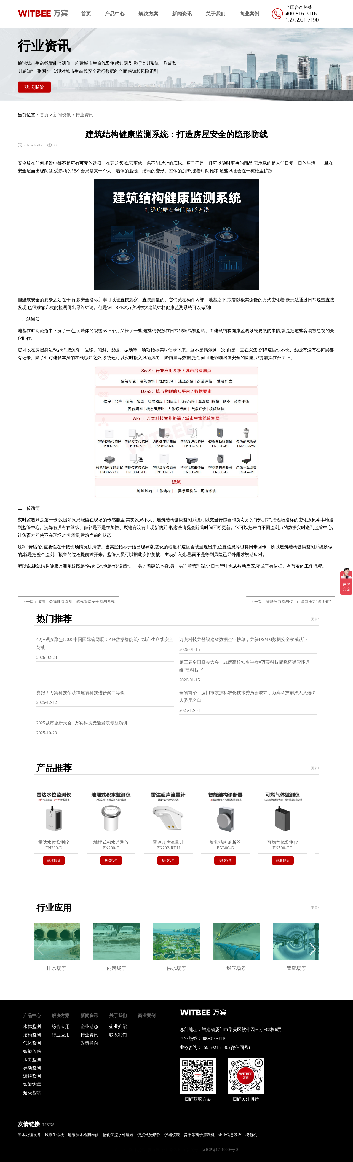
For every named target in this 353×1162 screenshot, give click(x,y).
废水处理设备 (29, 1135)
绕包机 (251, 1135)
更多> (315, 619)
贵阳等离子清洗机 (199, 1135)
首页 (86, 14)
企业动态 (89, 1026)
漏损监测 (32, 1076)
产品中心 (115, 14)
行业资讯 (84, 114)
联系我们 (118, 1034)
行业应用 (60, 1034)
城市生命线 (54, 1135)
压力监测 (32, 1059)
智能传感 (32, 1051)
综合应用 (60, 1026)
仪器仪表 (172, 1135)
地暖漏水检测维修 (83, 1135)
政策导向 (89, 1043)
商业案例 (249, 14)
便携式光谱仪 (149, 1135)
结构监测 (32, 1034)
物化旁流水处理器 (118, 1135)
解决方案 (148, 14)
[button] (313, 949)
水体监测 (32, 1026)
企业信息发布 (230, 1135)
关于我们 (216, 14)
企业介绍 (118, 1026)
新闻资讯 (182, 14)
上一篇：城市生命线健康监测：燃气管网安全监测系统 (68, 602)
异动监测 (32, 1068)
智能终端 (32, 1084)
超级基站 (32, 1092)
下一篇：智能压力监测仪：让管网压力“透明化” (290, 602)
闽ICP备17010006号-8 (220, 1150)
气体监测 (32, 1043)
